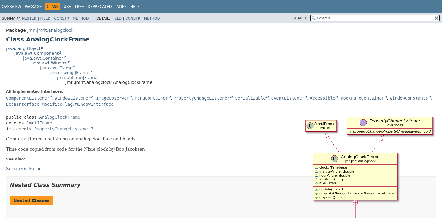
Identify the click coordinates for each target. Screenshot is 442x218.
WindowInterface (94, 104)
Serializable (250, 98)
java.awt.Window (50, 63)
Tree (79, 7)
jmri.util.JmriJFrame (77, 77)
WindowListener (73, 98)
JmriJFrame (39, 123)
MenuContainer (151, 98)
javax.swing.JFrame (69, 72)
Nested (29, 18)
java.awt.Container (43, 58)
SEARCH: (301, 18)
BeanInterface (22, 104)
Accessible (322, 98)
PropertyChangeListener (201, 98)
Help (135, 7)
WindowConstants (409, 98)
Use (67, 7)
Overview (11, 7)
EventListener (288, 98)
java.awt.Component (37, 53)
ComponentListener (27, 98)
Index (121, 7)
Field (45, 18)
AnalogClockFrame (59, 117)
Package (33, 7)
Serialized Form (23, 168)
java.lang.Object (23, 48)
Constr (61, 18)
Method (81, 18)
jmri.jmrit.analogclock (50, 30)
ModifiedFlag (57, 104)
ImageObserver (112, 98)
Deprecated (100, 7)
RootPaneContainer (362, 98)
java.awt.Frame (56, 67)
